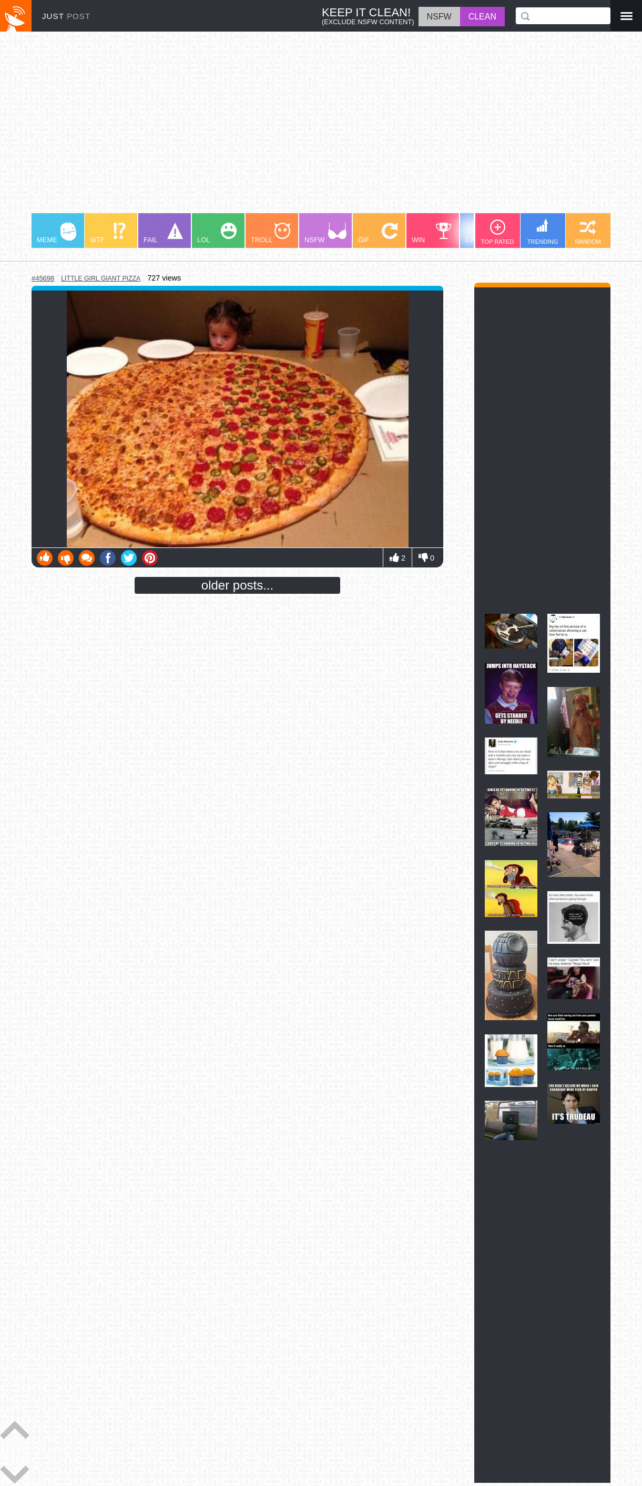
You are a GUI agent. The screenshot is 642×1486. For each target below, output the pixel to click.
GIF (378, 233)
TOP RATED (497, 232)
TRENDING (542, 231)
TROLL (270, 233)
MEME (56, 233)
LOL (217, 233)
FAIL (163, 233)
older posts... (237, 585)
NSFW (325, 233)
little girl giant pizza (100, 278)
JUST (66, 16)
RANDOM (588, 232)
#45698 (43, 278)
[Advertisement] (321, 127)
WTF (108, 233)
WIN (432, 233)
